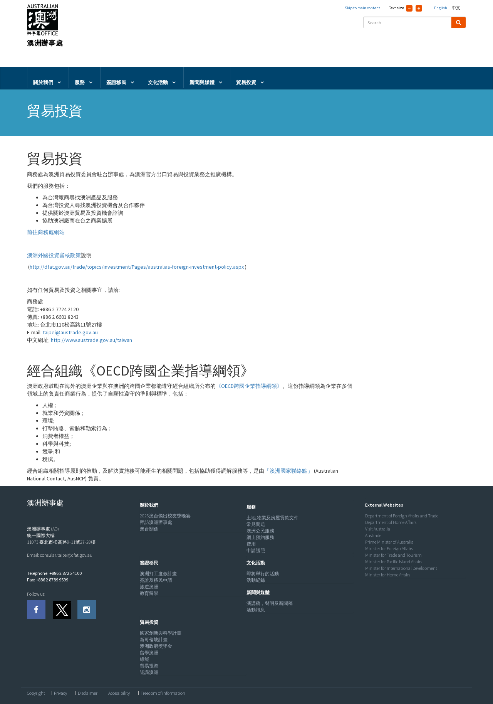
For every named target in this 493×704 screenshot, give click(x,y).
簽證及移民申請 (156, 580)
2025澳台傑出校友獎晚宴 (165, 516)
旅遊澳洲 (149, 586)
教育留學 (149, 593)
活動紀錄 (255, 580)
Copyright (36, 693)
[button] (147, 505)
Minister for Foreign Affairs (389, 548)
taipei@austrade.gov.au (70, 332)
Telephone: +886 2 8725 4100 (54, 573)
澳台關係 (149, 529)
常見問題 (255, 524)
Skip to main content (362, 7)
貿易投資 (149, 666)
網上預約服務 (260, 537)
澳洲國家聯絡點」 (291, 470)
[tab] (191, 505)
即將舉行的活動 (262, 573)
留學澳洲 (149, 652)
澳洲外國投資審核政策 (54, 255)
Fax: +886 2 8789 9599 (47, 580)
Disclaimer (87, 693)
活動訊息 (255, 610)
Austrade (373, 535)
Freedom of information (163, 693)
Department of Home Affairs (390, 522)
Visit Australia (377, 529)
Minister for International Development (401, 568)
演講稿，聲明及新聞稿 (269, 603)
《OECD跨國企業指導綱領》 (249, 385)
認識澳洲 (149, 672)
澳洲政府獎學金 (156, 646)
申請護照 (255, 550)
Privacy (60, 693)
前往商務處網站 (46, 232)
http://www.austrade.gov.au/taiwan (91, 340)
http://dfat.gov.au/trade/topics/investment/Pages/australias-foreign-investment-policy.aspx (137, 266)
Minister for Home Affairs (387, 575)
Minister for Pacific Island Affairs (393, 561)
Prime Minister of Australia (389, 542)
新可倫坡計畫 (154, 639)
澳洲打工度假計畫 (158, 573)
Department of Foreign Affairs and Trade (401, 516)
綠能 (144, 659)
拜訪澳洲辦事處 (156, 522)
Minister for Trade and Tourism (393, 555)
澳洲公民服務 (260, 531)
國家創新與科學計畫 (160, 633)
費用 (251, 544)
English (440, 7)
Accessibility (119, 693)
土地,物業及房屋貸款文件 (272, 517)
